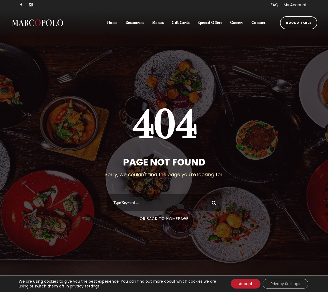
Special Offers (209, 23)
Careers (236, 23)
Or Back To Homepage (164, 218)
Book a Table (298, 23)
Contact (258, 23)
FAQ (274, 4)
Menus (158, 23)
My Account (295, 4)
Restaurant (134, 23)
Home (112, 23)
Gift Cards (180, 23)
